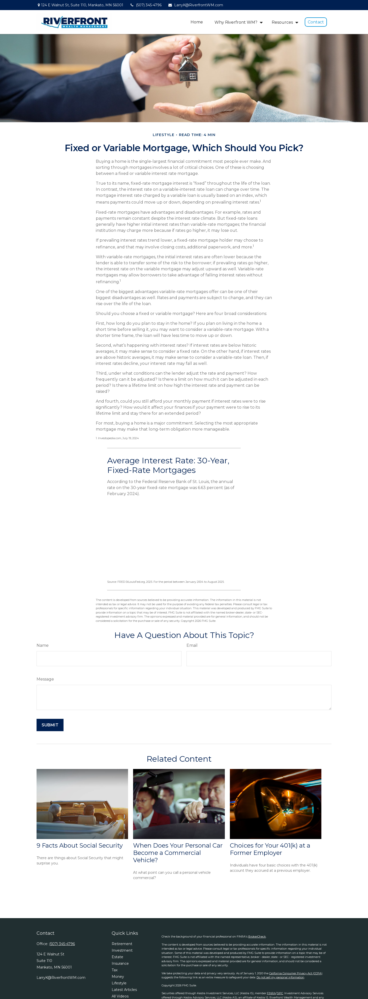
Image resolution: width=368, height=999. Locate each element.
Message (45, 679)
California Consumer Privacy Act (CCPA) (295, 973)
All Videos (120, 996)
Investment (122, 950)
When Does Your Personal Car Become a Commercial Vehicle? (178, 853)
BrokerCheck (257, 936)
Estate (117, 957)
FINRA (271, 993)
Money (118, 976)
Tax (114, 970)
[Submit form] (50, 725)
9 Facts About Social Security (80, 845)
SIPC (280, 993)
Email (192, 645)
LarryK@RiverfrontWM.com (195, 5)
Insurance (120, 963)
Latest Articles (124, 989)
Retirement (122, 944)
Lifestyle (119, 983)
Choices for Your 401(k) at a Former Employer (270, 849)
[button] (197, 22)
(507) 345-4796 (146, 5)
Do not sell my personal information (280, 977)
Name (43, 645)
